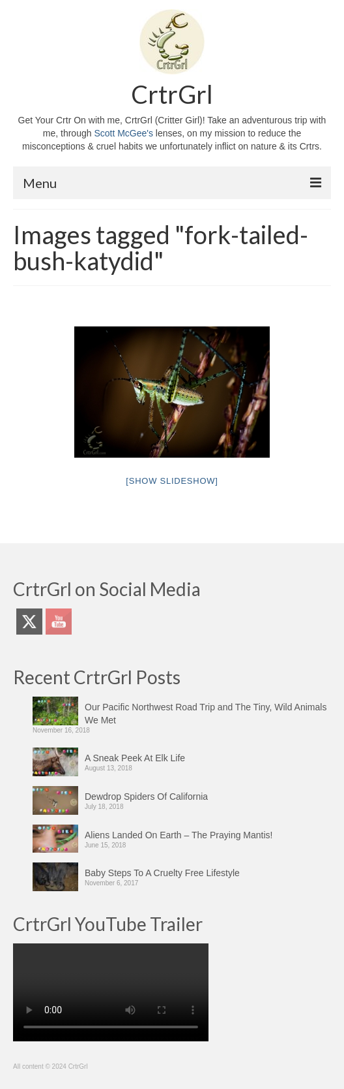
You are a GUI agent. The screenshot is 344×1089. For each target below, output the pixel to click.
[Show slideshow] (172, 481)
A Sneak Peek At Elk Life (135, 758)
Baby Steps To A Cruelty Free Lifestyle (162, 873)
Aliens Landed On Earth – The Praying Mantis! (178, 835)
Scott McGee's (123, 133)
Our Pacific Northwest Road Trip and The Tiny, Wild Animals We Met (205, 713)
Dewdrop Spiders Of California (146, 796)
